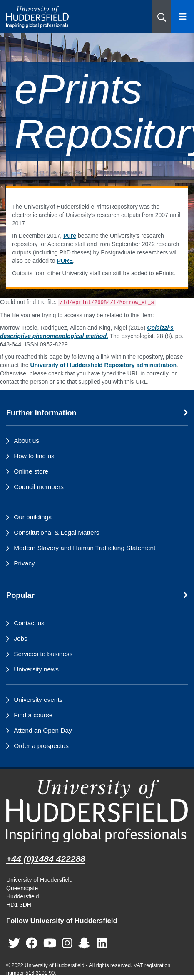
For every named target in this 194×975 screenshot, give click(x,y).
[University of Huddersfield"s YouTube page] (50, 943)
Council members (39, 486)
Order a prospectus (41, 745)
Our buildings (33, 517)
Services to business (43, 653)
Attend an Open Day (43, 730)
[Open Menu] (182, 16)
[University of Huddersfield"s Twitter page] (14, 943)
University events (38, 699)
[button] (161, 16)
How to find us (34, 455)
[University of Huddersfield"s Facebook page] (31, 943)
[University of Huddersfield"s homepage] (97, 811)
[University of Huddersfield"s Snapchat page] (85, 943)
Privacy (24, 563)
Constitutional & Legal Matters (56, 532)
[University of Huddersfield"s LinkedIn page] (102, 943)
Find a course (33, 714)
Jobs (20, 638)
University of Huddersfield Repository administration (103, 365)
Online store (31, 471)
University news (36, 669)
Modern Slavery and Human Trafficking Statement (84, 547)
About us (26, 440)
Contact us (29, 623)
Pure (69, 235)
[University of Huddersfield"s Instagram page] (67, 943)
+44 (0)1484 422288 (45, 859)
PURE (65, 260)
